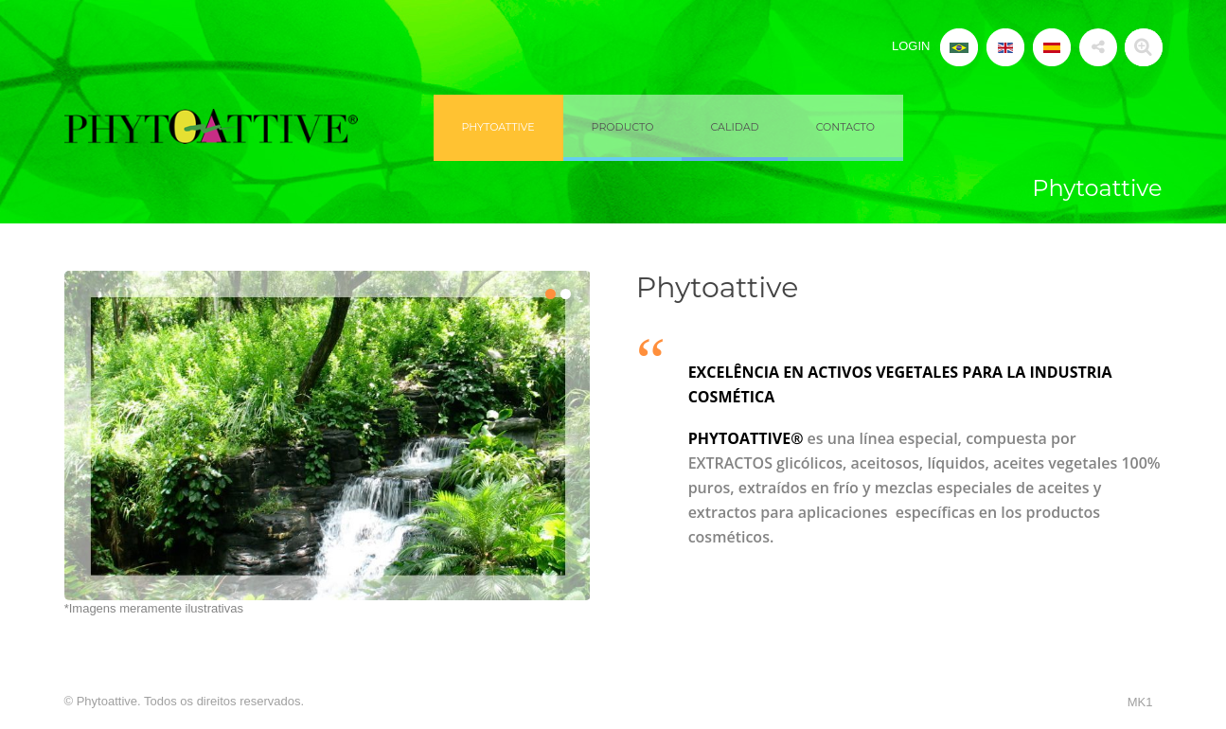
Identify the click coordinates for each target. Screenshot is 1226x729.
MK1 (1140, 702)
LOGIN (911, 46)
